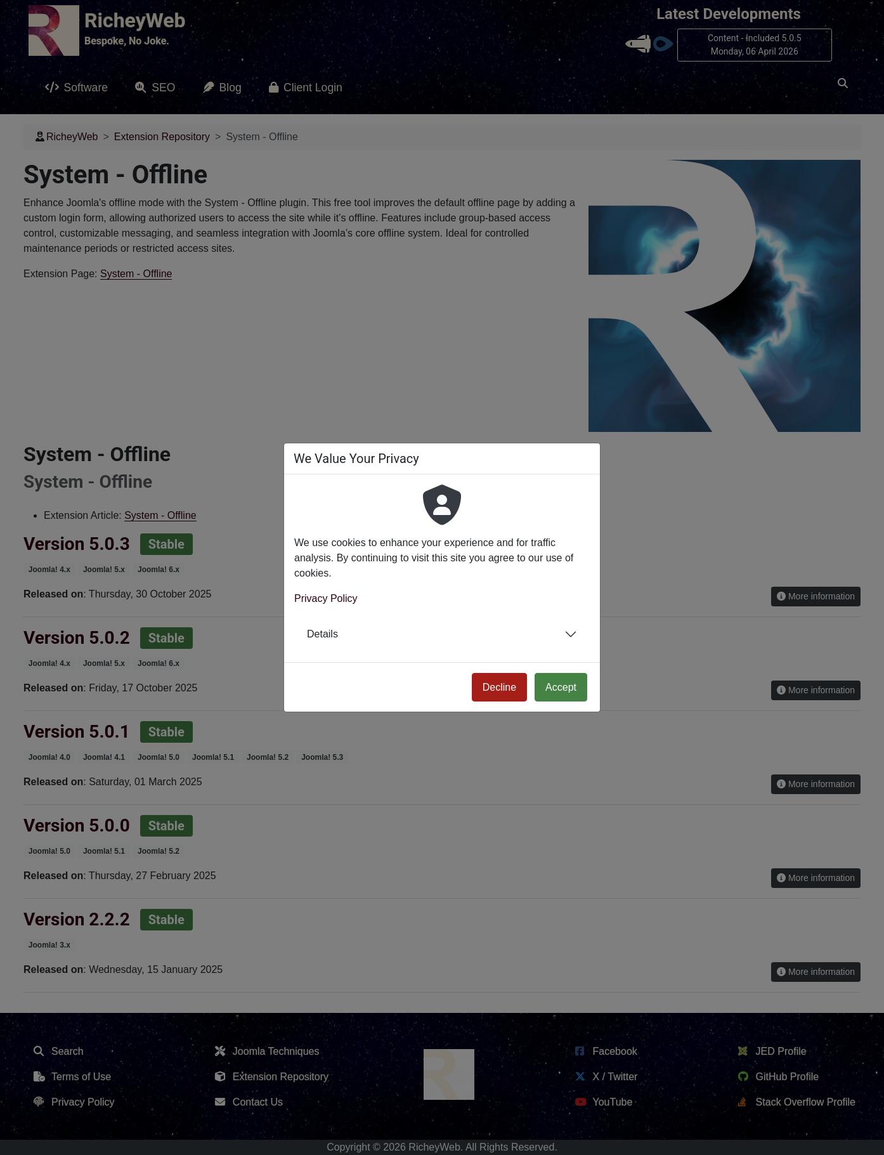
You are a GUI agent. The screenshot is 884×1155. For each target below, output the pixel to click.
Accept (560, 687)
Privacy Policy (326, 598)
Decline (499, 687)
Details (322, 634)
